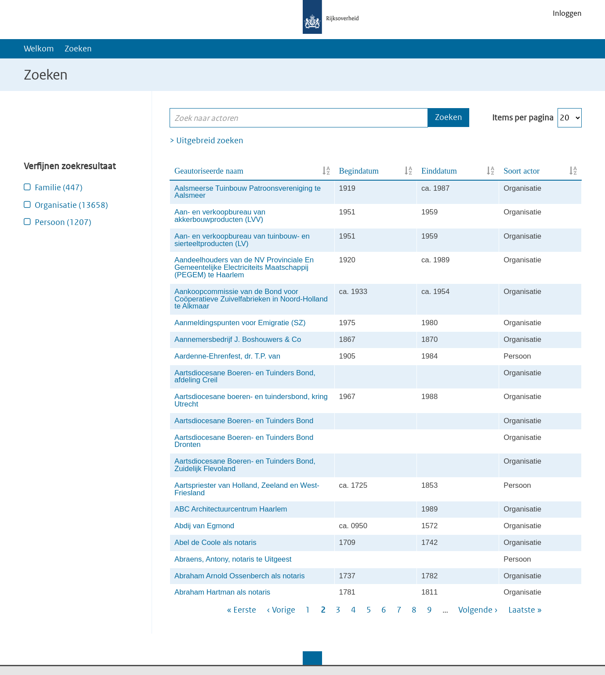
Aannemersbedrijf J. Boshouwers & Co (237, 339)
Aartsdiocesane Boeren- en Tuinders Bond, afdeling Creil (244, 377)
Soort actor (522, 171)
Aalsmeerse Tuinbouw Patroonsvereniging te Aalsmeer (247, 192)
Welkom (39, 49)
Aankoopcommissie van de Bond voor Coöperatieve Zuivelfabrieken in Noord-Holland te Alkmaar (251, 299)
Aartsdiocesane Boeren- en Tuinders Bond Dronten (243, 441)
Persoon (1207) (63, 222)
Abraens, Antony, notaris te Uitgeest (232, 559)
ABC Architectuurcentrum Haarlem (230, 509)
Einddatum (439, 171)
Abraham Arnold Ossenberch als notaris (239, 576)
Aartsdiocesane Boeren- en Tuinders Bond (243, 421)
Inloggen (567, 13)
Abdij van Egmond (204, 526)
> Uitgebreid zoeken (206, 140)
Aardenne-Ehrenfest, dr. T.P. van (227, 356)
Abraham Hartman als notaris (222, 592)
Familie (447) (59, 187)
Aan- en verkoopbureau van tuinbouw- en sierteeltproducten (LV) (242, 240)
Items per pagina (523, 117)
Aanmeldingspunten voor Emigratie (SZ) (239, 323)
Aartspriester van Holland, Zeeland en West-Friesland (246, 489)
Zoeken (78, 49)
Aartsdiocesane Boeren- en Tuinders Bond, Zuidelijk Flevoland (244, 465)
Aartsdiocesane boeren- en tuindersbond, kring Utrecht (251, 400)
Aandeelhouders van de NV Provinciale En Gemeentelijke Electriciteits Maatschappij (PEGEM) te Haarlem (244, 267)
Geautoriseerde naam (208, 171)
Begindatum (359, 171)
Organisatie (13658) (71, 205)
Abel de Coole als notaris (215, 542)
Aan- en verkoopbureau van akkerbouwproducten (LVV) (219, 216)
